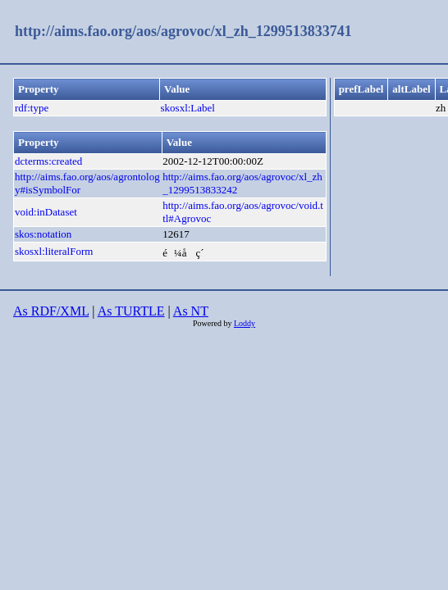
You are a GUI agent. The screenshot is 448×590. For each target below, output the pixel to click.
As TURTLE (131, 311)
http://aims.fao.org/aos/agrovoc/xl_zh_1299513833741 (183, 31)
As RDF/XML (51, 311)
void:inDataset (46, 212)
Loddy (244, 323)
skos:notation (43, 234)
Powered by (213, 323)
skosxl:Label (188, 108)
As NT (190, 311)
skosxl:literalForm (54, 251)
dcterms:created (48, 161)
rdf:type (31, 108)
